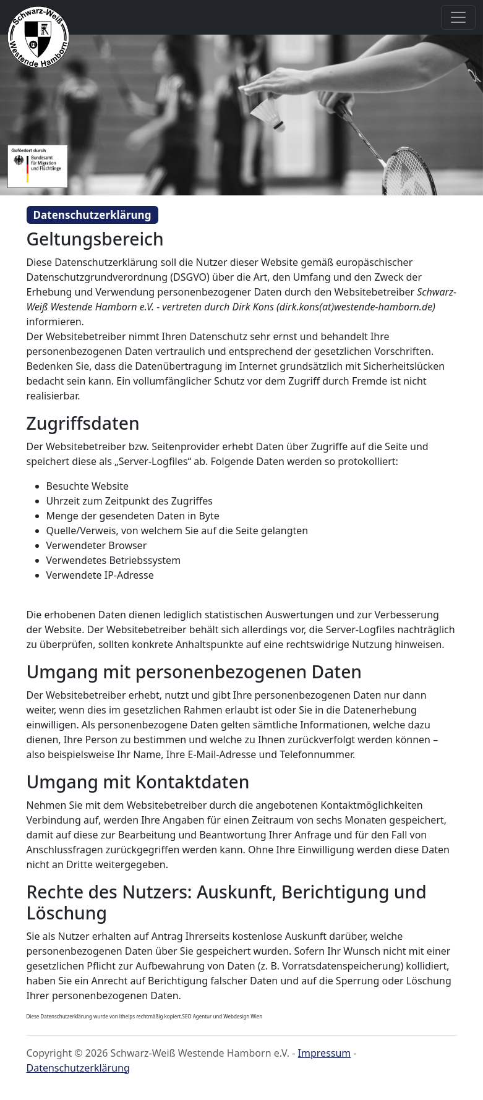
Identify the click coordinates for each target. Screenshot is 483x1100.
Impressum (324, 1053)
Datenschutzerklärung (78, 1068)
